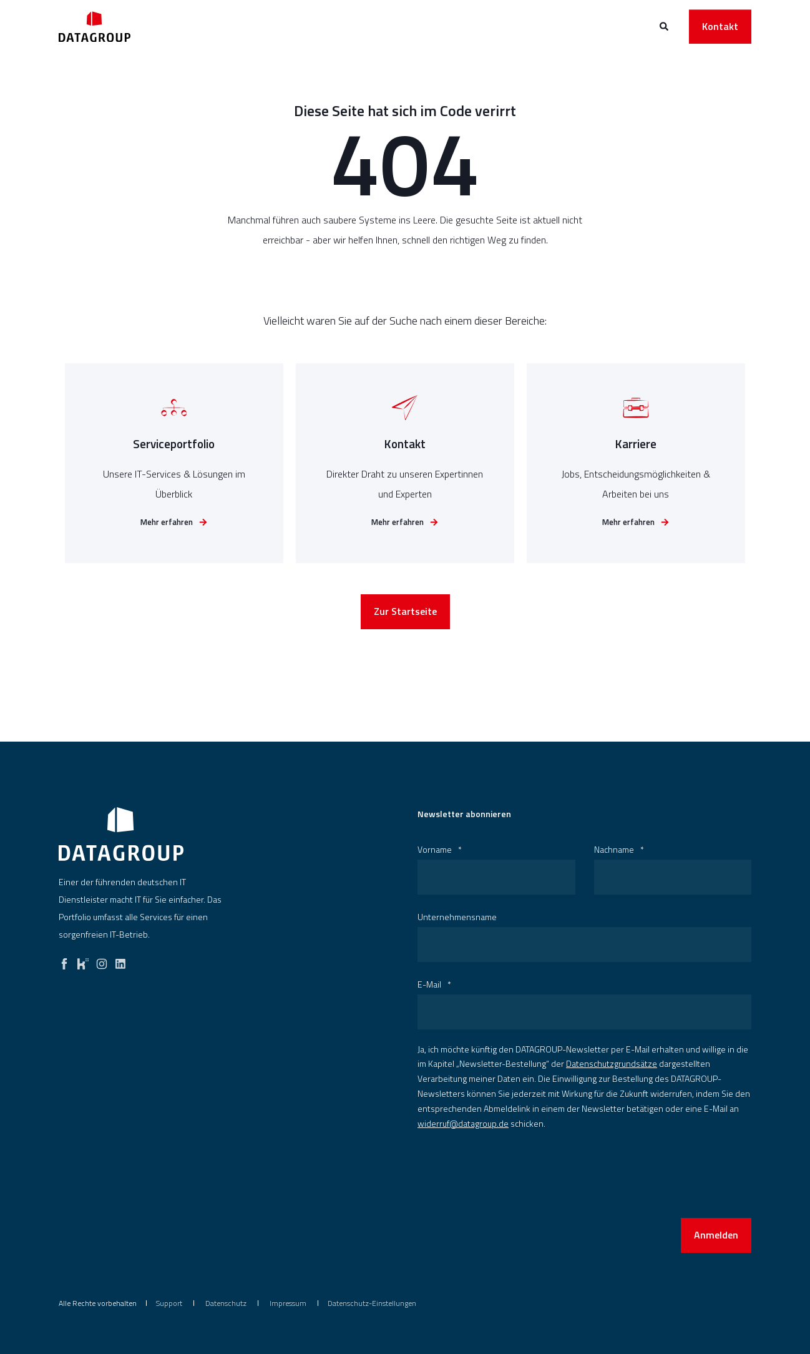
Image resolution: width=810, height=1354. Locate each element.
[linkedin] (120, 960)
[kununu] (83, 960)
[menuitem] (169, 1303)
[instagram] (101, 960)
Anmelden (716, 1234)
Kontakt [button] (720, 26)
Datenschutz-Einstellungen (372, 1303)
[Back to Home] (94, 26)
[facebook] (64, 960)
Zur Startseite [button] (405, 618)
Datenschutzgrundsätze (611, 1063)
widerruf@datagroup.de (463, 1123)
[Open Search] (665, 25)
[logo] (121, 834)
